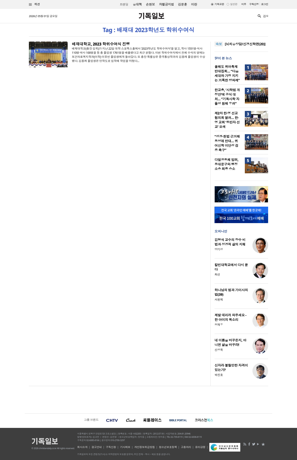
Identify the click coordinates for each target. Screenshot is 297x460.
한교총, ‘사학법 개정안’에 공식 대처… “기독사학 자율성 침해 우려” (227, 97)
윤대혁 (137, 4)
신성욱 (218, 350)
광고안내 (97, 447)
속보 (219, 44)
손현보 (150, 4)
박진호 (218, 375)
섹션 (34, 4)
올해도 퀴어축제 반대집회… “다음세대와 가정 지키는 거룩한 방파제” (227, 73)
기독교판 (219, 4)
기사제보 (125, 447)
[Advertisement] (148, 399)
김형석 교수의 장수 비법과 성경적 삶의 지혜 (229, 242)
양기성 (218, 249)
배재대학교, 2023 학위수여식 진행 (101, 44)
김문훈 (182, 4)
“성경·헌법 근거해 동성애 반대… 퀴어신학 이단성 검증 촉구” (227, 143)
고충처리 (186, 447)
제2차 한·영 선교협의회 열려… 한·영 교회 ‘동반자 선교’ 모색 (227, 120)
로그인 (264, 4)
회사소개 (82, 447)
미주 (243, 4)
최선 (217, 274)
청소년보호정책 (168, 447)
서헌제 (218, 300)
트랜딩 (124, 4)
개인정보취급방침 (144, 447)
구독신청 (254, 4)
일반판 (233, 4)
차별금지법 (166, 4)
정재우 (218, 325)
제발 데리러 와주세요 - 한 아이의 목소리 (230, 317)
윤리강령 (200, 447)
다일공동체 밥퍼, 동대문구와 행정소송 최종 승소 (226, 164)
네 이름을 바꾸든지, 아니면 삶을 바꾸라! (230, 342)
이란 (194, 4)
